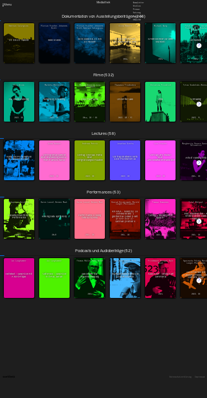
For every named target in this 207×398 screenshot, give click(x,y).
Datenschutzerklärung (180, 377)
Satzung (137, 13)
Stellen (137, 6)
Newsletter (138, 2)
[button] (199, 45)
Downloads (138, 16)
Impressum (200, 377)
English (137, 19)
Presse (136, 9)
